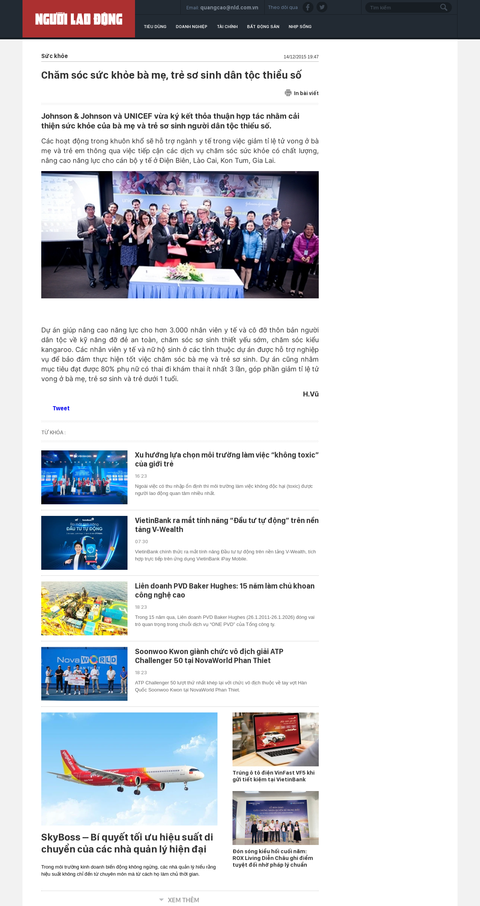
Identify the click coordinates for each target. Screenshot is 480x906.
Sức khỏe (54, 56)
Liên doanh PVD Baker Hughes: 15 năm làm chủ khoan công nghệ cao (225, 590)
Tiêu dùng (155, 26)
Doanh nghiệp (191, 26)
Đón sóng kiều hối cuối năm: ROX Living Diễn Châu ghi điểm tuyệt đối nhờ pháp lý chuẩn (272, 858)
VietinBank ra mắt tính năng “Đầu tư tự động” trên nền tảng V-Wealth (227, 525)
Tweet (61, 408)
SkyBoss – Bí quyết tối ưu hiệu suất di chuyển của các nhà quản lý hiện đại (127, 843)
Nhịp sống (300, 26)
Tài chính (227, 26)
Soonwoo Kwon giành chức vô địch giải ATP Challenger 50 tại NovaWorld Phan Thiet (209, 656)
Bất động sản (263, 26)
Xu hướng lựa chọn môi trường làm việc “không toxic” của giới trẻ (227, 459)
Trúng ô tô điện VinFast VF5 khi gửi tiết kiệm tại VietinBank (273, 776)
